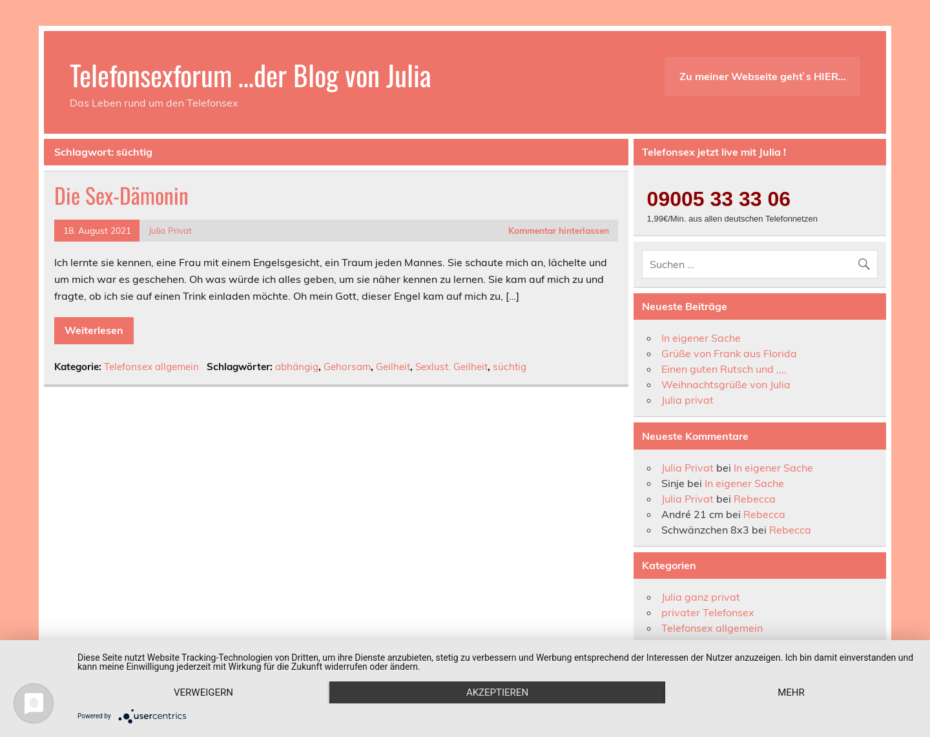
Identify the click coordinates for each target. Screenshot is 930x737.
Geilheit (393, 366)
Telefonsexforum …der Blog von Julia (250, 74)
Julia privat (687, 399)
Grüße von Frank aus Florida (729, 353)
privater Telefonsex (707, 612)
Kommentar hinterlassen (558, 230)
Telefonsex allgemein (151, 366)
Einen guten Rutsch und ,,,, (724, 368)
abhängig (296, 366)
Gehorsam (347, 366)
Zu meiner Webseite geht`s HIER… (762, 76)
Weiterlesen (94, 330)
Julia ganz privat (700, 596)
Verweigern (203, 692)
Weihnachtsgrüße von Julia (725, 384)
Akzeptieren (497, 692)
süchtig (509, 366)
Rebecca (755, 498)
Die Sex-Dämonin (121, 195)
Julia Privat (170, 230)
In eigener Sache (701, 337)
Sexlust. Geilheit (451, 366)
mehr (791, 692)
